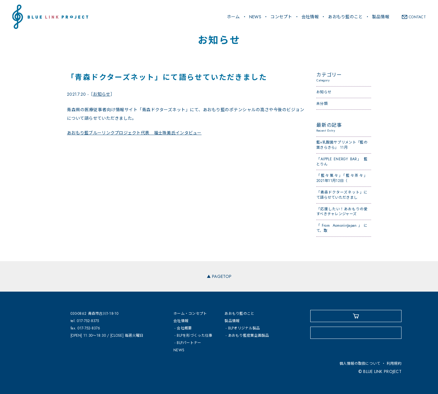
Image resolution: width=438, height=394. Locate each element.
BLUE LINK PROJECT (50, 17)
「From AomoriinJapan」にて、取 (341, 228)
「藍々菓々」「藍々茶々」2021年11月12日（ (341, 178)
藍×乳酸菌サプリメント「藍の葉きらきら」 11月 (341, 145)
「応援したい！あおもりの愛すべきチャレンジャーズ (341, 211)
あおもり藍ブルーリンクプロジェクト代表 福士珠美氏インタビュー (134, 133)
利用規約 (394, 363)
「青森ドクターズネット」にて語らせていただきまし (341, 195)
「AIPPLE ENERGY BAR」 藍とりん (341, 161)
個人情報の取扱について (360, 363)
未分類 (322, 103)
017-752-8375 (88, 321)
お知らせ (101, 94)
